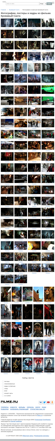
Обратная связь (28, 436)
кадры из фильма (9, 386)
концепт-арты (8, 393)
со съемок (7, 395)
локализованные (9, 384)
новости (13, 407)
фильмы (22, 407)
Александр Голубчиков (42, 419)
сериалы (30, 407)
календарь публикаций (19, 409)
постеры (7, 381)
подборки (5, 409)
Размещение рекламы (41, 436)
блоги (37, 407)
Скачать (7, 28)
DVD (5, 391)
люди (44, 407)
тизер (6, 388)
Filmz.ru (39, 415)
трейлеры (5, 407)
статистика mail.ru (37, 409)
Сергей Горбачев (16, 421)
